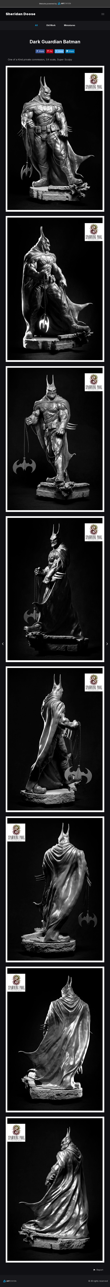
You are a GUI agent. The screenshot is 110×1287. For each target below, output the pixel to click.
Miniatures (69, 25)
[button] (98, 1270)
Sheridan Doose (21, 14)
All (36, 25)
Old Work (50, 25)
